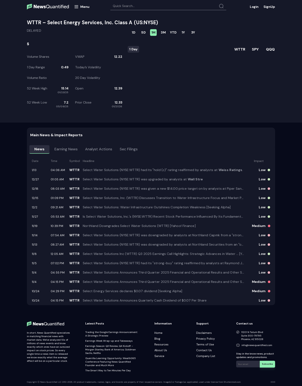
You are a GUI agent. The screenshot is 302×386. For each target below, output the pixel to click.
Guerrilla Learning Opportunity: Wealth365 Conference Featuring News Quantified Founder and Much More (110, 362)
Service (159, 356)
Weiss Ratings (230, 170)
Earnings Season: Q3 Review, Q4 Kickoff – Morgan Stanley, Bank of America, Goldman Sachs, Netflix (110, 349)
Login (254, 7)
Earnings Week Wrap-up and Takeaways (109, 341)
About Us (160, 350)
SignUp (269, 7)
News (39, 149)
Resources (161, 344)
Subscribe (267, 364)
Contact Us (204, 350)
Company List (205, 356)
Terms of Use (205, 344)
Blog (157, 338)
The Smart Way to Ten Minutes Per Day (108, 370)
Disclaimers (204, 333)
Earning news (66, 149)
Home (158, 333)
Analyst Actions (98, 149)
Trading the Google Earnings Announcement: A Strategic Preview (111, 334)
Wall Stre (195, 179)
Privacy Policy (205, 338)
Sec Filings (129, 149)
